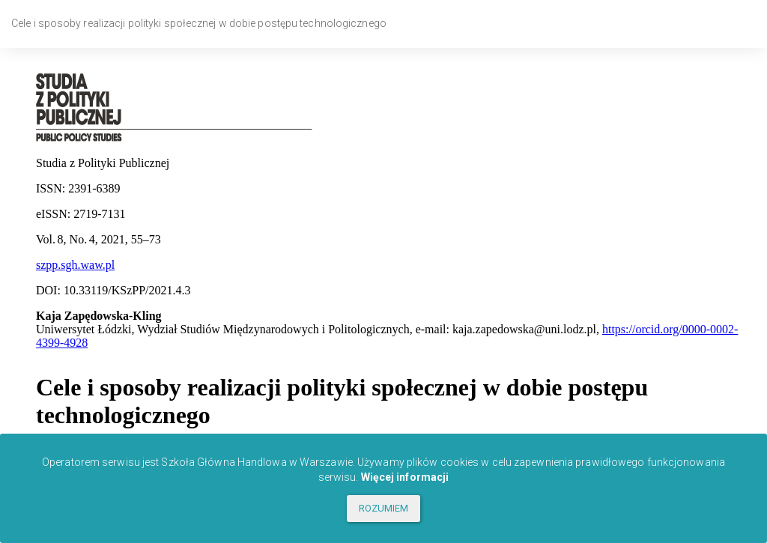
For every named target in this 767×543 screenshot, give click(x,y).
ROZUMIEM (384, 508)
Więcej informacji (405, 477)
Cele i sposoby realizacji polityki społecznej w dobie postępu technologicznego (198, 23)
